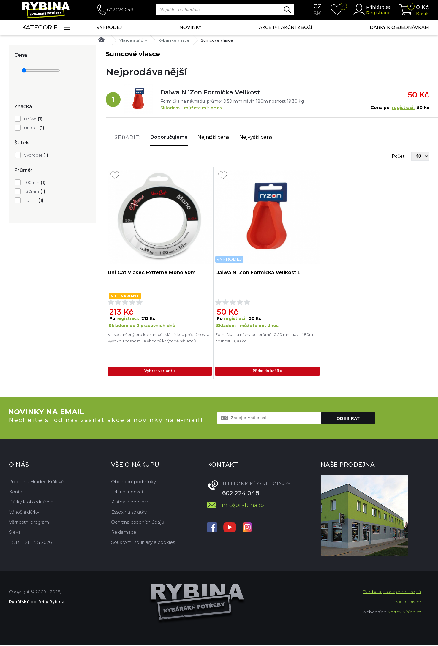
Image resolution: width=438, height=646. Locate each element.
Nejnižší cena (213, 137)
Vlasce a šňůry (133, 40)
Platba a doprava (129, 502)
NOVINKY (190, 27)
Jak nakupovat (127, 492)
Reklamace (123, 533)
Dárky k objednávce (31, 502)
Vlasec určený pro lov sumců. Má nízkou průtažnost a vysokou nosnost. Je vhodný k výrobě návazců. (159, 341)
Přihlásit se (378, 7)
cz (317, 6)
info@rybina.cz (243, 505)
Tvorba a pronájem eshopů (392, 592)
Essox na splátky (129, 512)
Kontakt (18, 492)
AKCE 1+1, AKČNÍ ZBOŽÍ (285, 27)
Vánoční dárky (24, 512)
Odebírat (347, 418)
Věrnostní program (29, 522)
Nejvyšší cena (256, 137)
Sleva (15, 533)
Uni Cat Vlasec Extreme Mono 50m (152, 272)
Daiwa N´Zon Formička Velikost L (213, 92)
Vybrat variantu (159, 371)
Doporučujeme (169, 137)
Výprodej (109, 27)
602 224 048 (120, 9)
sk (317, 13)
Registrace (378, 12)
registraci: (403, 107)
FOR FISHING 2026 (30, 543)
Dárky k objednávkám (399, 27)
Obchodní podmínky (133, 482)
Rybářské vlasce (173, 40)
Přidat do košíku (267, 371)
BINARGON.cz (405, 602)
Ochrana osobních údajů (137, 522)
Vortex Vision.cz (404, 612)
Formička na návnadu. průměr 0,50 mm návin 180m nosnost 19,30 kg (264, 337)
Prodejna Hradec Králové (36, 482)
